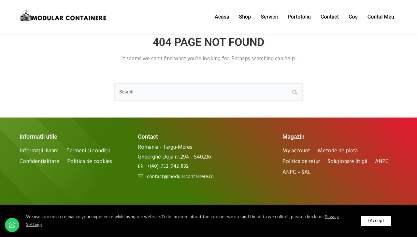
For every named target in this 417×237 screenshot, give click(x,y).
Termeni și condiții (88, 150)
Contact (330, 17)
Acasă (222, 17)
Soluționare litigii (347, 161)
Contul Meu (380, 17)
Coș (353, 17)
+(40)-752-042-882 (168, 166)
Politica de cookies (89, 161)
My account (296, 150)
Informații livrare (39, 150)
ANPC (382, 161)
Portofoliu (299, 17)
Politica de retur (301, 161)
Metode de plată (338, 150)
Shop (245, 17)
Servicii (269, 17)
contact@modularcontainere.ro (180, 176)
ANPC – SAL (296, 172)
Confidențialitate (39, 161)
